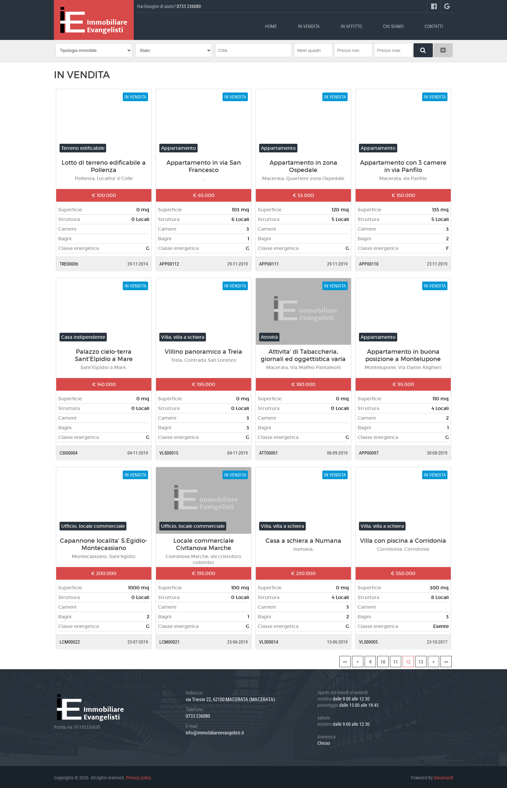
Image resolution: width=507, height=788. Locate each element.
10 (383, 660)
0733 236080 (189, 6)
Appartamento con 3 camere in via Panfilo (403, 165)
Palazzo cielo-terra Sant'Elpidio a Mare (104, 354)
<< (345, 660)
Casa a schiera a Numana (303, 539)
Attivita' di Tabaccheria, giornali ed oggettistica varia (303, 354)
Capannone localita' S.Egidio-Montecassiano (103, 543)
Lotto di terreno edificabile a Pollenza (104, 165)
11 (395, 660)
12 (408, 660)
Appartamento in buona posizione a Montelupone (403, 354)
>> (446, 660)
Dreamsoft (443, 776)
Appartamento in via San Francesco (203, 165)
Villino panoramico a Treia (203, 350)
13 (421, 660)
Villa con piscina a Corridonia (403, 539)
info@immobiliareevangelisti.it (215, 731)
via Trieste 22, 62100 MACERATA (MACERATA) (230, 697)
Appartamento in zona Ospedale (303, 165)
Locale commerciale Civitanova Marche (203, 543)
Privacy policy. (139, 776)
